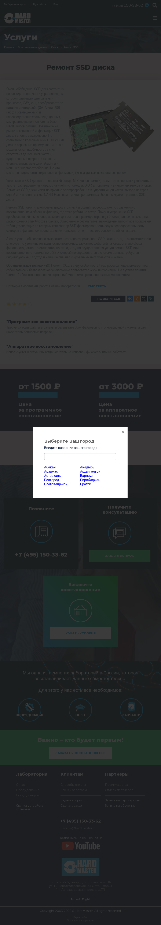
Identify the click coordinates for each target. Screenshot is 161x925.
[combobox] (80, 456)
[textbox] (46, 456)
